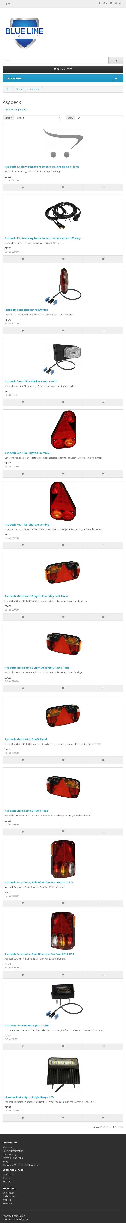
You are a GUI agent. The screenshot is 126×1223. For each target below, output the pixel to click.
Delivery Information (13, 1150)
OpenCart (20, 1215)
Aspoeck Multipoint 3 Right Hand (26, 811)
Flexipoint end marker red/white (26, 309)
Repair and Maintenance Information (21, 1164)
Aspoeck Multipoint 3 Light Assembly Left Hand (36, 596)
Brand (19, 89)
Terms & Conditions (13, 1157)
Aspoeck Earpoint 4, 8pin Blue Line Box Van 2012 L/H (39, 882)
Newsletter (8, 1203)
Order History (10, 1196)
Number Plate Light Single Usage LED (29, 1097)
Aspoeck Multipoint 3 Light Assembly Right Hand (37, 667)
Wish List (7, 1199)
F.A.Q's (6, 1161)
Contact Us (8, 1174)
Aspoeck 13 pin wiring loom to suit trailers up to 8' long (42, 166)
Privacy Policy (9, 1154)
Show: (71, 117)
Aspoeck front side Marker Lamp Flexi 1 (31, 381)
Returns (6, 1177)
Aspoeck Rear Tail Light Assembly (27, 453)
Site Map (7, 1181)
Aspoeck (34, 89)
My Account (8, 1192)
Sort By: (8, 117)
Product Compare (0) (15, 109)
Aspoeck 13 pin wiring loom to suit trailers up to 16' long (42, 238)
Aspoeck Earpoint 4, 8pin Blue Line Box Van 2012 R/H (39, 954)
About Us (7, 1147)
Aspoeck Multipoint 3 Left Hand (26, 739)
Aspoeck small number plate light (27, 1025)
